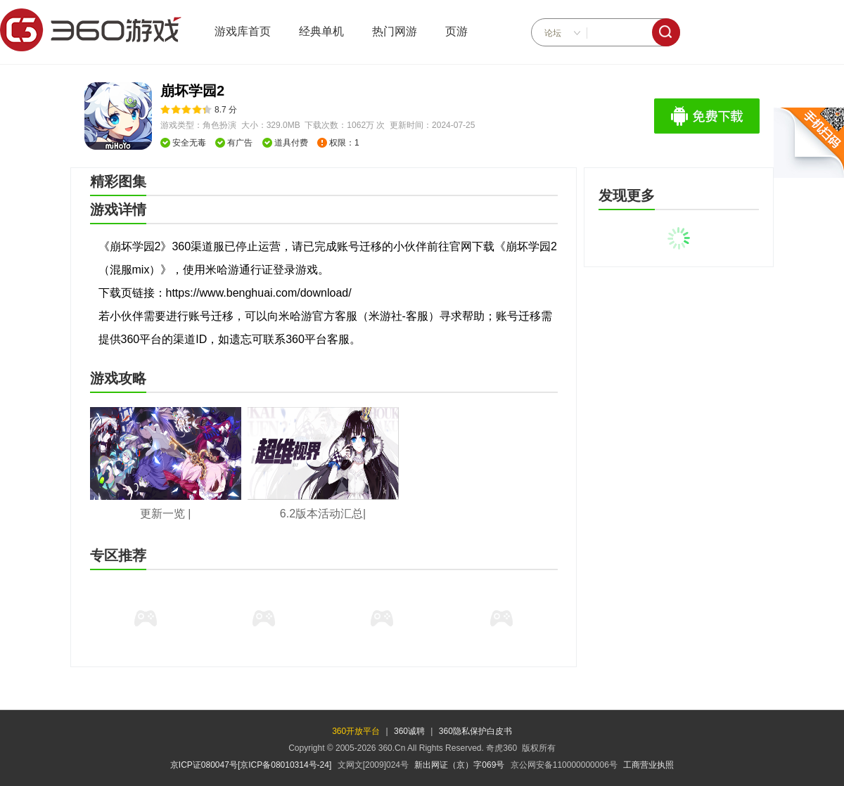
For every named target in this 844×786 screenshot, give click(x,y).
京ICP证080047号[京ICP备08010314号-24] (250, 765)
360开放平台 (356, 731)
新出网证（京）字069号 (459, 765)
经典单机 (321, 31)
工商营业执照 (648, 765)
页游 (456, 31)
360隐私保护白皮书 (475, 731)
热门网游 (394, 31)
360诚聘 (409, 731)
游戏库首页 (243, 31)
